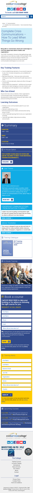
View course (7, 218)
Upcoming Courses (10, 409)
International (16, 465)
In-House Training (9, 261)
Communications (11, 23)
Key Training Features (10, 68)
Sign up (7, 395)
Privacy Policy (16, 479)
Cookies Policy (16, 481)
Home (3, 23)
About (16, 470)
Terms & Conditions (16, 482)
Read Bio (8, 200)
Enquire (7, 162)
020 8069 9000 (21, 12)
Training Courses (16, 461)
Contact (16, 472)
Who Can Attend (8, 91)
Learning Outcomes (9, 102)
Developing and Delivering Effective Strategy (16, 423)
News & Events (16, 467)
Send (6, 341)
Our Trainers (16, 468)
